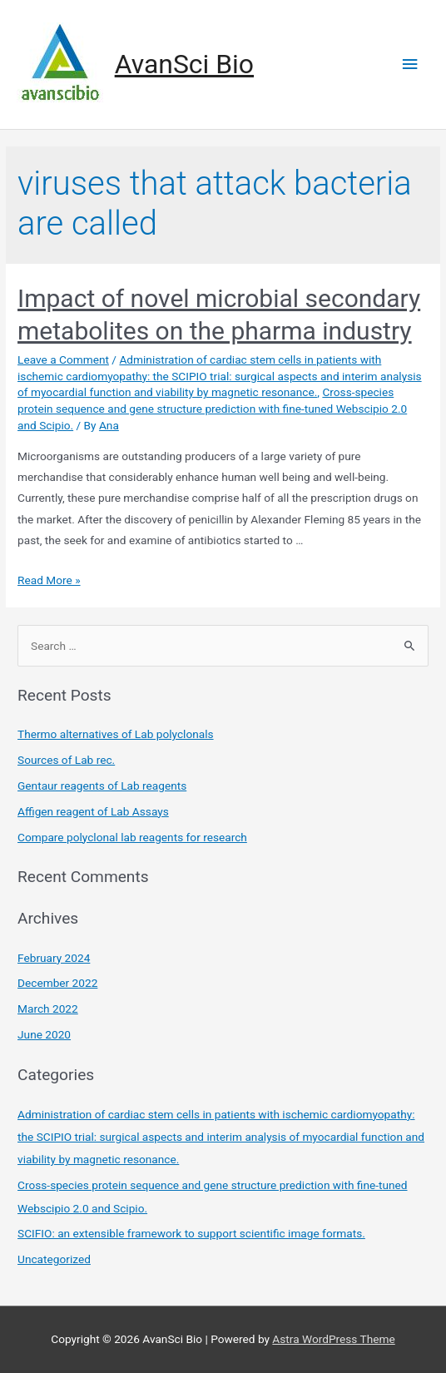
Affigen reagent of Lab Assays (93, 811)
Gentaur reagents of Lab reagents (101, 785)
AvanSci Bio (184, 64)
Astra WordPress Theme (333, 1339)
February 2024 (53, 957)
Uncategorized (54, 1259)
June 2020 (44, 1034)
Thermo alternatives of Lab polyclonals (115, 734)
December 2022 (57, 982)
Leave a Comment (63, 359)
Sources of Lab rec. (66, 759)
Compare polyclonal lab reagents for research (132, 837)
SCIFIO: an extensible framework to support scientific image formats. (191, 1233)
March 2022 (47, 1008)
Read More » (49, 580)
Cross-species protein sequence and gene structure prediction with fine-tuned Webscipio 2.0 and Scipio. (212, 408)
